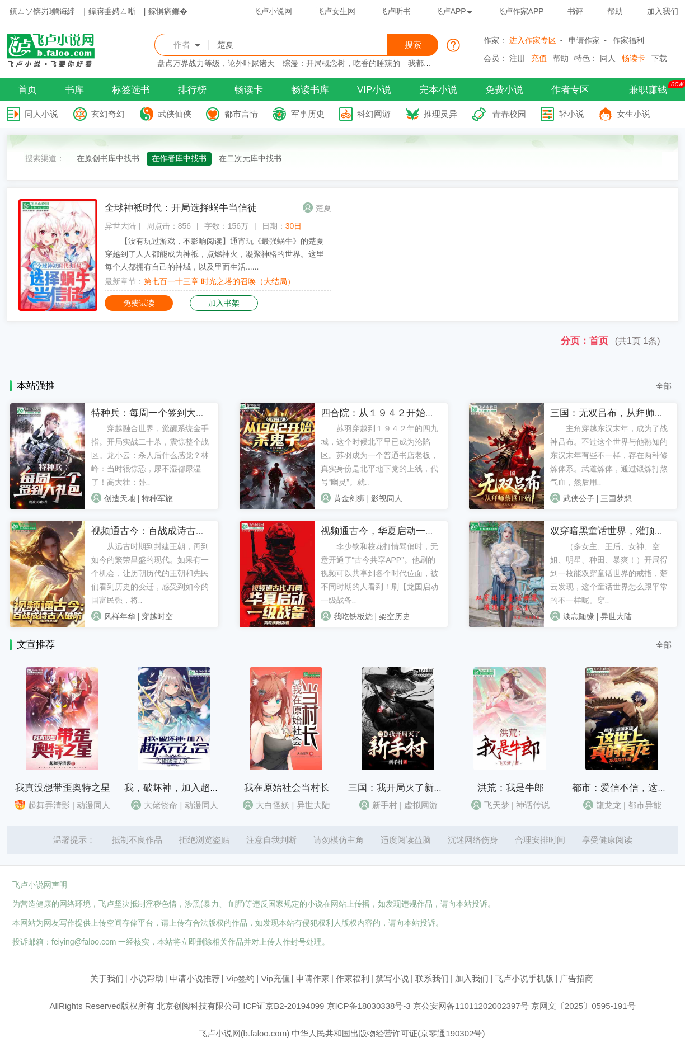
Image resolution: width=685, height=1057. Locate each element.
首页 (27, 89)
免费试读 (138, 303)
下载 (659, 58)
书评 (575, 11)
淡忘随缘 (578, 616)
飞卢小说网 (272, 11)
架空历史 (394, 616)
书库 (74, 89)
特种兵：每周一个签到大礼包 (153, 413)
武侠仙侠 (174, 114)
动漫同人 (93, 805)
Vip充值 (275, 978)
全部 (664, 385)
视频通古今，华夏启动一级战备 (387, 531)
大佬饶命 (160, 805)
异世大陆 (120, 225)
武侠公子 (578, 498)
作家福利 (628, 40)
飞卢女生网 (335, 11)
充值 (539, 58)
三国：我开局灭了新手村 (400, 787)
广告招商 (576, 978)
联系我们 (432, 978)
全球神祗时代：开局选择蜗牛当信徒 (181, 207)
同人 (608, 58)
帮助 (615, 11)
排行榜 (192, 89)
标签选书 (131, 89)
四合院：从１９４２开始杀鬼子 (387, 413)
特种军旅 (157, 498)
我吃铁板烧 (353, 616)
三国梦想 (616, 498)
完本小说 (438, 89)
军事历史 (308, 114)
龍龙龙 (608, 805)
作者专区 (570, 89)
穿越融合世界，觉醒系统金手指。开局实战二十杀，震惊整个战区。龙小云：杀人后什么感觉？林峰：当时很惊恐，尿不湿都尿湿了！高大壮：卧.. (150, 455)
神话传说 (533, 805)
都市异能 (644, 805)
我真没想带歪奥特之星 (62, 787)
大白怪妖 (272, 805)
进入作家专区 (532, 40)
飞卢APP (454, 11)
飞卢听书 (395, 11)
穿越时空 (157, 616)
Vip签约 (240, 978)
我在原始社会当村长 (287, 787)
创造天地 (119, 498)
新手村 (384, 805)
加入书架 (224, 303)
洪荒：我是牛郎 (510, 787)
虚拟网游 (421, 805)
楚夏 (323, 208)
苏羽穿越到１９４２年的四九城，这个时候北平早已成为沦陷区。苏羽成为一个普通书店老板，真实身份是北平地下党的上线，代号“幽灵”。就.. (379, 455)
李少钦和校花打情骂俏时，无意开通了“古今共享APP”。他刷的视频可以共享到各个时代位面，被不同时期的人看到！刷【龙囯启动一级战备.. (379, 573)
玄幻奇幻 (108, 114)
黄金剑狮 (349, 498)
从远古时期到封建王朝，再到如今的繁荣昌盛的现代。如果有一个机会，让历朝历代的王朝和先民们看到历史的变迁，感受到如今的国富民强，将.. (150, 573)
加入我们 (662, 11)
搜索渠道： (44, 158)
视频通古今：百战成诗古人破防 (157, 531)
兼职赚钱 (648, 89)
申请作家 (584, 40)
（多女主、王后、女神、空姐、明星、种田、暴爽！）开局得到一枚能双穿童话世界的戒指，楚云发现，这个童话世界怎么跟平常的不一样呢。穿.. (609, 573)
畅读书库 (310, 89)
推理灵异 (440, 114)
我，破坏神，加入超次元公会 (186, 787)
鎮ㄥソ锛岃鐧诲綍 (42, 11)
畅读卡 (633, 58)
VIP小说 (374, 89)
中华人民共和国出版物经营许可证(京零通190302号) (388, 1033)
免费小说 (504, 89)
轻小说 (571, 114)
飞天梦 (496, 805)
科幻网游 (374, 114)
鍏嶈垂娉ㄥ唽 (111, 11)
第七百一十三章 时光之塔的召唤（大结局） (219, 281)
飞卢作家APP (520, 11)
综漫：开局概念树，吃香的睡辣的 (341, 63)
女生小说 (633, 114)
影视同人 (386, 498)
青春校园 (509, 114)
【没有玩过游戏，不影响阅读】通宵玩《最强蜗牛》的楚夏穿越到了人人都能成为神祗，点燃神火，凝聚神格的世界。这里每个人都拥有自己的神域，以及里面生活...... (214, 254)
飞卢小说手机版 (524, 978)
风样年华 (119, 616)
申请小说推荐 (195, 978)
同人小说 (41, 114)
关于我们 (107, 978)
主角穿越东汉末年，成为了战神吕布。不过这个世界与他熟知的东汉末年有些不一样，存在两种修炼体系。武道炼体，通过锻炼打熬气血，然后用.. (609, 455)
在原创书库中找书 (108, 158)
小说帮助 (146, 978)
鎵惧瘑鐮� (167, 11)
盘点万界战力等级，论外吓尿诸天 (216, 63)
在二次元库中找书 (250, 158)
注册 (517, 58)
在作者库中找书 (179, 158)
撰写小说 (392, 978)
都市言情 (241, 114)
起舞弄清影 (49, 805)
